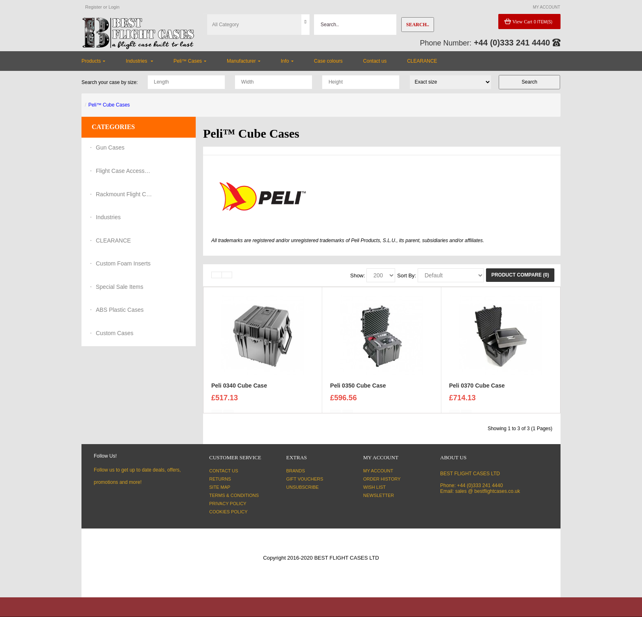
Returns (220, 478)
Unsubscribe (302, 487)
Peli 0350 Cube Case (358, 389)
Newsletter (378, 495)
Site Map (219, 487)
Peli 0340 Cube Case (239, 389)
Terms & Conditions (234, 495)
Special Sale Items (119, 287)
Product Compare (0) (520, 275)
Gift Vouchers (304, 478)
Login (114, 7)
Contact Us (223, 470)
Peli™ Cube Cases (109, 105)
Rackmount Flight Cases (124, 194)
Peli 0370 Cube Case (477, 389)
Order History (381, 478)
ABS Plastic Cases (120, 309)
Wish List (374, 487)
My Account (378, 470)
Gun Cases (110, 147)
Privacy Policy (227, 503)
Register (93, 7)
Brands (295, 470)
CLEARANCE (113, 240)
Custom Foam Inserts (123, 263)
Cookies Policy (228, 511)
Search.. (417, 24)
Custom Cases (114, 333)
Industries (108, 217)
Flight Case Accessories (124, 171)
